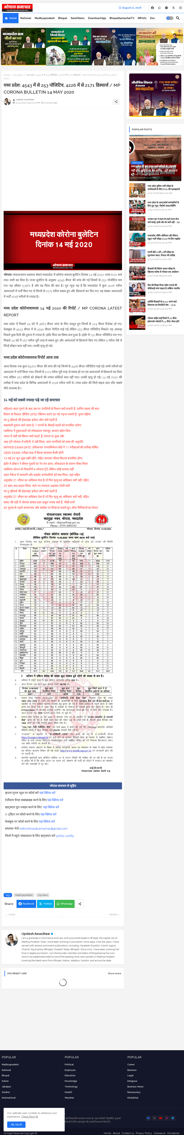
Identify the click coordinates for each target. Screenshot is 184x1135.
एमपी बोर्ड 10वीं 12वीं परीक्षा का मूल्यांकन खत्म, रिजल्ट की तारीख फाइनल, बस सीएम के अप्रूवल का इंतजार (164, 255)
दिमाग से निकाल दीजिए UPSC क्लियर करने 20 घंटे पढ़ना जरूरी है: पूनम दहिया (47, 414)
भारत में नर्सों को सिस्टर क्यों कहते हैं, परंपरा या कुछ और (34, 436)
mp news (18, 75)
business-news (135, 1086)
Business (132, 1070)
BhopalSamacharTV (122, 18)
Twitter (47, 903)
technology (71, 1086)
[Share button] (79, 904)
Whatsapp (67, 903)
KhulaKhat (132, 1098)
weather (69, 1098)
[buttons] (152, 8)
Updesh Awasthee (36, 934)
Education (70, 1075)
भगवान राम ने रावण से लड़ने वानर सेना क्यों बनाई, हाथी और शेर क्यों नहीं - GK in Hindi (164, 222)
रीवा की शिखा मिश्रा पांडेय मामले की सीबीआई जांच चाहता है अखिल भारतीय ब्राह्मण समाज (164, 288)
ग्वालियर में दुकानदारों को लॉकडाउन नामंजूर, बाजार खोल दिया (37, 431)
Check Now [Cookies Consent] (28, 1116)
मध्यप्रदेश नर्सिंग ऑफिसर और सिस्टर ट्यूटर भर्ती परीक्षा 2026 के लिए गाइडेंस (164, 237)
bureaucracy (134, 1092)
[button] (169, 18)
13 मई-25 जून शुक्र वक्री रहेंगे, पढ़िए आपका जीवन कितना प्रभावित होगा (43, 458)
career (131, 1064)
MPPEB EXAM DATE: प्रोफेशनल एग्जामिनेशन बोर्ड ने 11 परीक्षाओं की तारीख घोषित (51, 447)
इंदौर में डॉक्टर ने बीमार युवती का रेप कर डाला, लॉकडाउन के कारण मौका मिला (46, 463)
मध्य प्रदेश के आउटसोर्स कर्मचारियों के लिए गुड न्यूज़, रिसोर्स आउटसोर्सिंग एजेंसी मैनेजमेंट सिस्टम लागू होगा (163, 205)
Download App (97, 18)
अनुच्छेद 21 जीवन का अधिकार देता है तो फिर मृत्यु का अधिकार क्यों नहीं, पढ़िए (46, 480)
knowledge (71, 1081)
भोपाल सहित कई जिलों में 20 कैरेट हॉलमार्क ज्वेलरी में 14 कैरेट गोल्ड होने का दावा (163, 321)
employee (70, 1070)
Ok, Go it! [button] (16, 1124)
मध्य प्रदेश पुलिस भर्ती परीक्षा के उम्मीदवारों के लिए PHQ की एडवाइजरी (164, 188)
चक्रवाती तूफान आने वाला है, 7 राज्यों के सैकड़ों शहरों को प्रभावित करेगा (43, 425)
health (68, 1092)
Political (69, 1064)
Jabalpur (6, 1086)
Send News (77, 18)
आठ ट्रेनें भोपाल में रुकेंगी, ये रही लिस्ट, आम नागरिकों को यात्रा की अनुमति (43, 442)
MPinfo (142, 18)
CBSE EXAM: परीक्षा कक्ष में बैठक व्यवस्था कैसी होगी (33, 453)
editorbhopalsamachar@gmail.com (43, 828)
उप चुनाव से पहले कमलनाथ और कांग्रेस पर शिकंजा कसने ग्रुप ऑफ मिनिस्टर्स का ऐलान (51, 507)
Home (13, 18)
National (25, 18)
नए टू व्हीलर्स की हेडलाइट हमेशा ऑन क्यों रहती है (30, 420)
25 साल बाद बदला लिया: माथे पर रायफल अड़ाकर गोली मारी (37, 486)
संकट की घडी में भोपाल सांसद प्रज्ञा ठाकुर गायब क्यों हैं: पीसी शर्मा (39, 502)
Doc (152, 18)
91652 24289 (65, 836)
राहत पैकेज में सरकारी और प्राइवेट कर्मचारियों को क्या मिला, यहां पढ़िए (42, 475)
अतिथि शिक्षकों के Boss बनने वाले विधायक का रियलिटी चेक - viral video (162, 305)
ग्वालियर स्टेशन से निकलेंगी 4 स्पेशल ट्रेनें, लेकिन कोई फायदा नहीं (39, 469)
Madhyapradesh (45, 18)
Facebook (28, 903)
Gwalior (6, 1092)
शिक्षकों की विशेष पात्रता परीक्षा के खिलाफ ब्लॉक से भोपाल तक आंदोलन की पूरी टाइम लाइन (163, 271)
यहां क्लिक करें (47, 793)
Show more (114, 973)
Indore (5, 1081)
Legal (130, 1075)
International (9, 1098)
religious (132, 1081)
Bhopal (62, 18)
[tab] (11, 18)
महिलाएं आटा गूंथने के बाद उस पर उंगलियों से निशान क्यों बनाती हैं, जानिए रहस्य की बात (51, 408)
